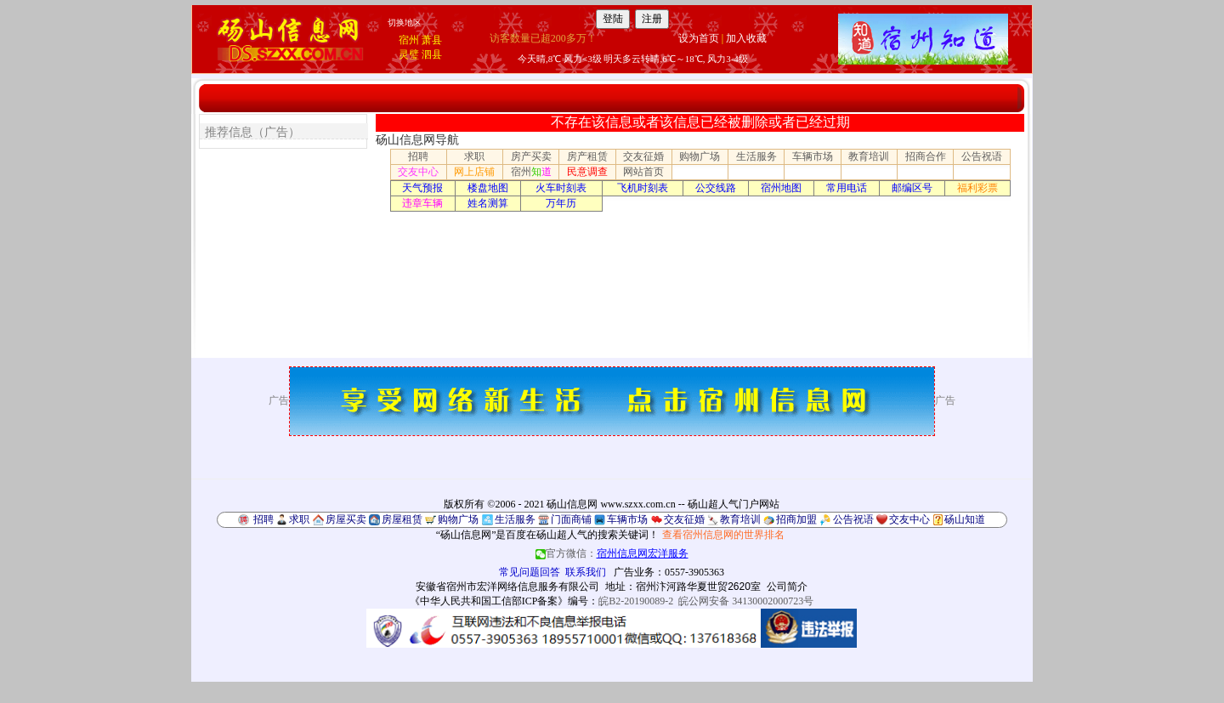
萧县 (432, 40)
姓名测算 (488, 203)
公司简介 (787, 586)
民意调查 (587, 172)
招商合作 (925, 156)
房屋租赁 (402, 519)
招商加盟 (796, 519)
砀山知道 (964, 519)
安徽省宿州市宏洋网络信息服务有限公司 (507, 586)
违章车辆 (422, 203)
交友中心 (418, 172)
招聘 (418, 156)
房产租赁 (587, 156)
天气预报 (422, 188)
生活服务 (756, 156)
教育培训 (868, 156)
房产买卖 (531, 156)
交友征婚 (643, 156)
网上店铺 (474, 172)
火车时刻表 (561, 188)
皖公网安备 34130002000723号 (745, 601)
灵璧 (409, 54)
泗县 (432, 54)
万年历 (561, 203)
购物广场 (699, 156)
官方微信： (612, 553)
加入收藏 (746, 38)
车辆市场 (812, 156)
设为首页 (698, 38)
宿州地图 (781, 188)
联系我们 (585, 572)
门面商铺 (571, 519)
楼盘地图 (488, 188)
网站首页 (643, 172)
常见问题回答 (529, 572)
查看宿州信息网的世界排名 (723, 535)
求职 (474, 156)
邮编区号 (912, 188)
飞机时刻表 (642, 188)
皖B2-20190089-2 (635, 601)
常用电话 (846, 188)
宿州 (409, 40)
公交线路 (715, 188)
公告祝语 (981, 156)
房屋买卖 (346, 519)
